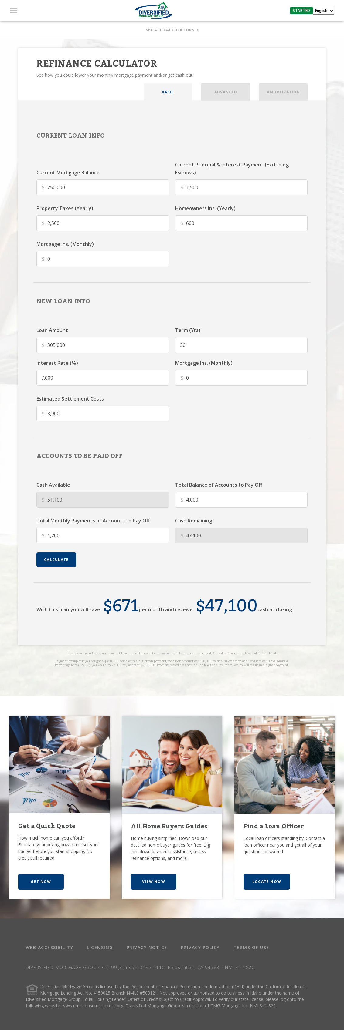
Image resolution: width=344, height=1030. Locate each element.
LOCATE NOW (266, 881)
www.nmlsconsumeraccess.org (92, 1005)
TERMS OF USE (251, 947)
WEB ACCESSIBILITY (49, 947)
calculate (56, 559)
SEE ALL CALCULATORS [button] (170, 29)
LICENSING (100, 947)
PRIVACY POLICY (200, 947)
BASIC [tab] (168, 92)
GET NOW (41, 881)
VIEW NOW (153, 881)
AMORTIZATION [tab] (283, 92)
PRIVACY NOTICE (147, 947)
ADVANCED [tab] (225, 92)
